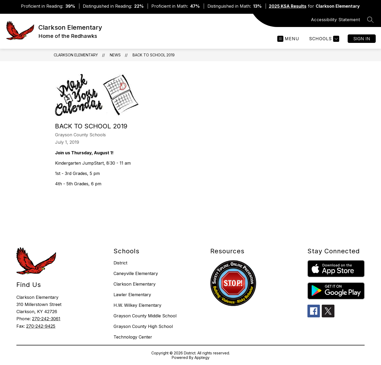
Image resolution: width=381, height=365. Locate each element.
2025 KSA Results (287, 6)
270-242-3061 (46, 318)
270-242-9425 (40, 326)
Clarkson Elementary (76, 55)
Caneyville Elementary (136, 273)
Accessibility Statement (335, 19)
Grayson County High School (143, 326)
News (115, 55)
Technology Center (133, 337)
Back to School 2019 (154, 55)
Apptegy (202, 357)
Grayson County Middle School (145, 315)
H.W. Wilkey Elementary (137, 305)
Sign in (361, 38)
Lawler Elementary (132, 294)
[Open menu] (288, 38)
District (120, 262)
